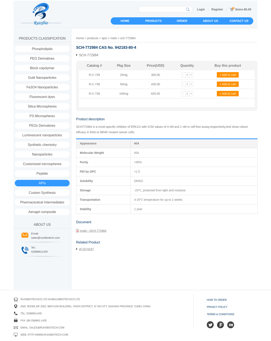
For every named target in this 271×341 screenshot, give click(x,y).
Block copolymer (42, 68)
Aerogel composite (42, 212)
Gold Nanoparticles (42, 77)
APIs (42, 183)
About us (210, 21)
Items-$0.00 (240, 9)
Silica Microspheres (42, 106)
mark (113, 38)
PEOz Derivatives (42, 125)
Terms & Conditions (220, 314)
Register (217, 9)
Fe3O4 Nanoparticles (42, 87)
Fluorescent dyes (42, 97)
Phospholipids (42, 49)
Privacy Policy (217, 307)
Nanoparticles (42, 154)
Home (124, 21)
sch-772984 (128, 38)
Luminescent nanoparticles (42, 135)
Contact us (239, 21)
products (92, 38)
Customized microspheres (42, 164)
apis (104, 38)
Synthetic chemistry (42, 145)
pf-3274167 (86, 249)
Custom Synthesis (42, 192)
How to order (217, 299)
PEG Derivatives (42, 58)
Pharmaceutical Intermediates (42, 202)
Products (153, 21)
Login (201, 9)
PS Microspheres (42, 116)
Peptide (42, 173)
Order (182, 21)
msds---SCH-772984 (91, 230)
